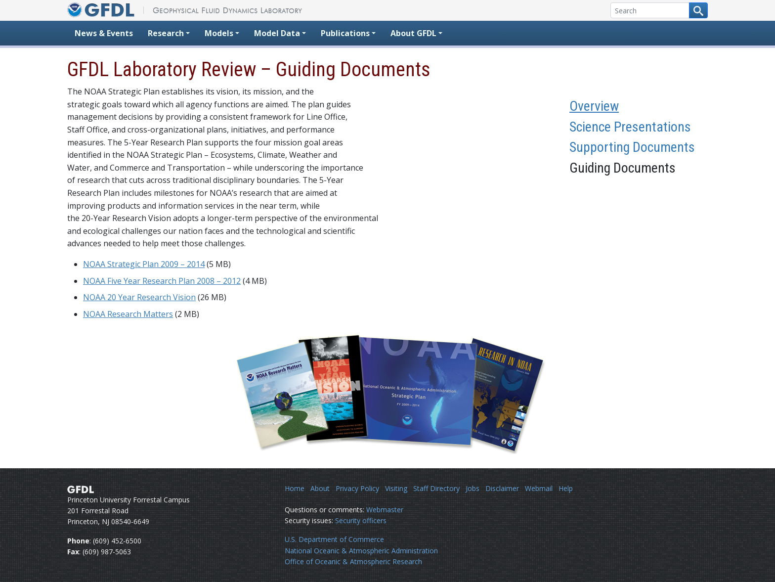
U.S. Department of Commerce (334, 539)
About (320, 488)
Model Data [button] (277, 33)
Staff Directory (436, 488)
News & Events (104, 33)
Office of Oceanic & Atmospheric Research (353, 561)
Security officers (361, 520)
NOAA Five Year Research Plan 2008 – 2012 (162, 280)
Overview (594, 106)
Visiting (396, 488)
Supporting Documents (632, 147)
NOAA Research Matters (128, 314)
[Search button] (698, 10)
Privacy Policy (357, 488)
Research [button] (166, 33)
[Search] (649, 10)
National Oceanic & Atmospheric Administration (361, 550)
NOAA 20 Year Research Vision (139, 297)
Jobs (472, 488)
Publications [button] (345, 33)
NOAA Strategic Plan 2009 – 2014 (144, 264)
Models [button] (219, 33)
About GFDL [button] (413, 33)
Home (294, 488)
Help (566, 488)
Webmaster (384, 509)
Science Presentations (630, 127)
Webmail (539, 488)
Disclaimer (502, 488)
